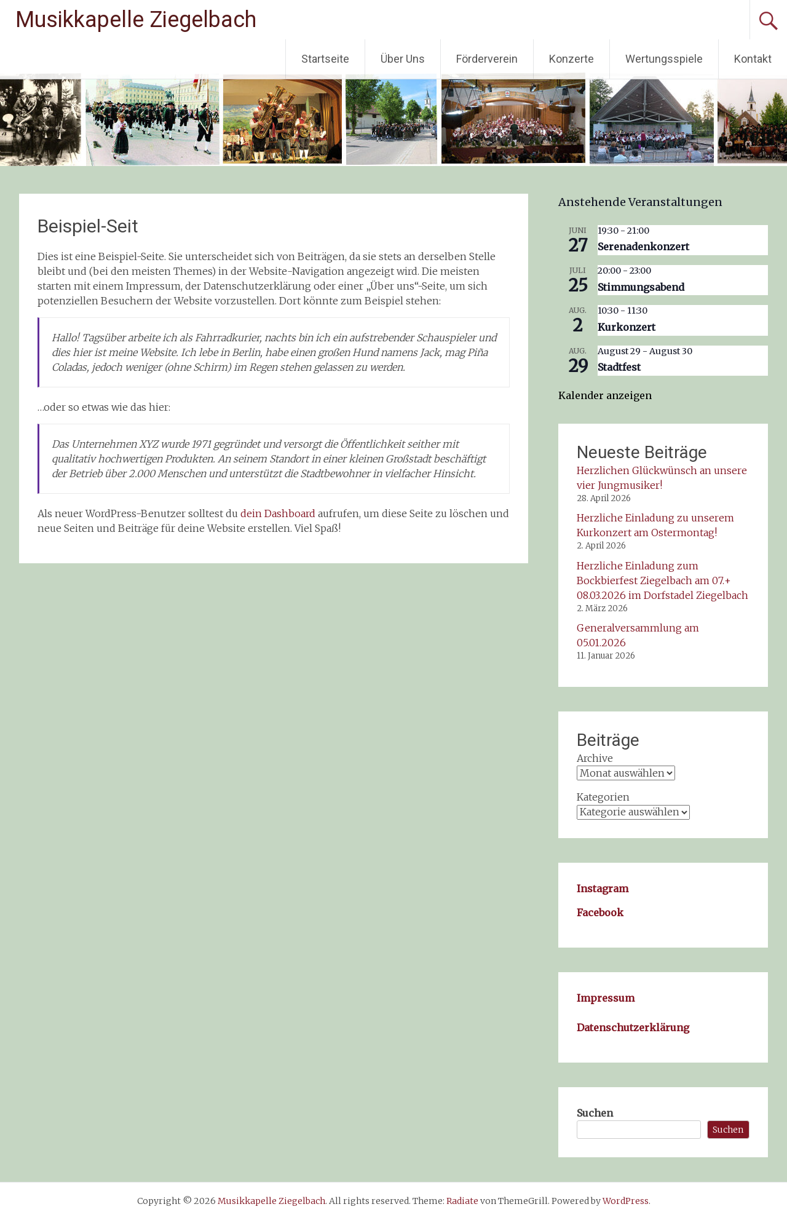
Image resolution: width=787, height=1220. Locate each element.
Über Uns (403, 58)
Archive (595, 758)
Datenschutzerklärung (633, 1027)
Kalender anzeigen (605, 395)
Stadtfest (619, 367)
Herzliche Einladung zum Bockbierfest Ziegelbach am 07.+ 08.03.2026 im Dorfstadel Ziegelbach (662, 580)
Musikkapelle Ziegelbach (135, 20)
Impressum (606, 998)
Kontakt (753, 58)
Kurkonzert (626, 327)
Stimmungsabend (641, 287)
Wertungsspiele (664, 58)
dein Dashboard (277, 513)
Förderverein (487, 58)
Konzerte (571, 58)
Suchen (595, 1113)
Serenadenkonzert (643, 246)
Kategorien (603, 797)
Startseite (325, 58)
